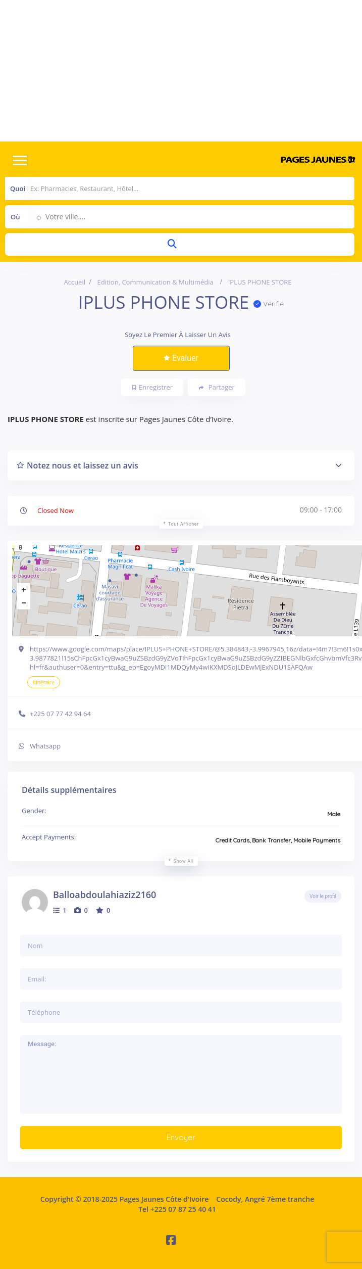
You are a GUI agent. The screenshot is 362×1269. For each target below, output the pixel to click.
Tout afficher (183, 524)
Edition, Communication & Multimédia (155, 282)
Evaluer (181, 358)
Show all (183, 861)
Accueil (74, 282)
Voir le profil (322, 896)
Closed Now (55, 510)
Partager (217, 387)
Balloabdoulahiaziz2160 (104, 894)
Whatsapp (45, 745)
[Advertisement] (181, 71)
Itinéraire (44, 682)
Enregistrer (152, 387)
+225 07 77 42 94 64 (60, 713)
